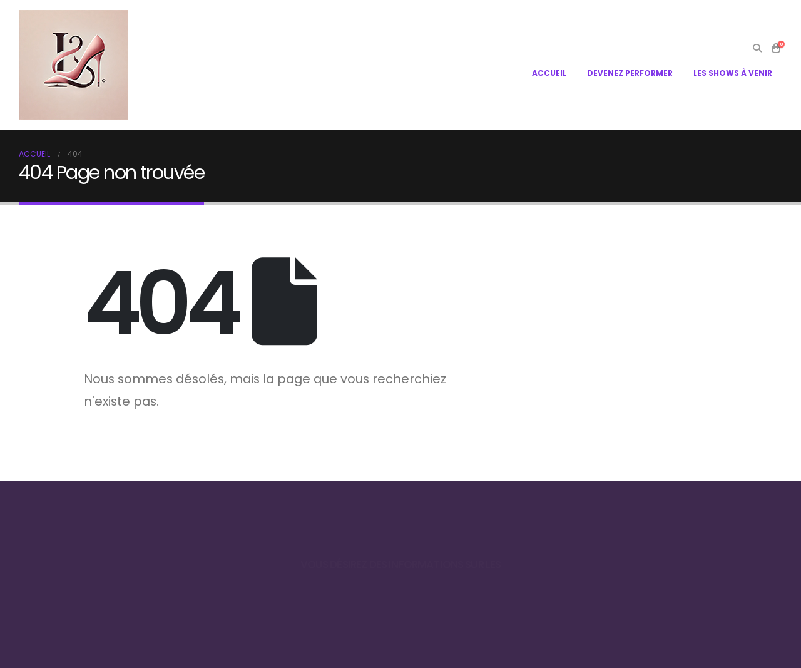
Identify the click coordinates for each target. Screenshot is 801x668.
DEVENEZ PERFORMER (630, 73)
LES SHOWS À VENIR (732, 73)
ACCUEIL (549, 73)
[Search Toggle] (757, 48)
